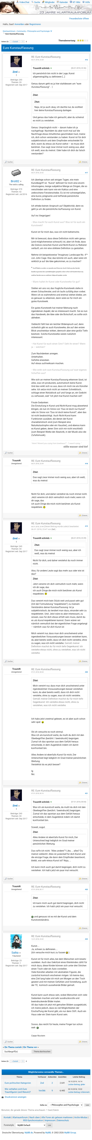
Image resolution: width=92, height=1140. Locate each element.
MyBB (48, 1132)
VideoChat (22, 2)
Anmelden (19, 24)
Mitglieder (48, 2)
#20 (86, 672)
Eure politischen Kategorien (18, 1083)
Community (21, 31)
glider (83, 1084)
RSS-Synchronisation (33, 1120)
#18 (86, 464)
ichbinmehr (85, 1092)
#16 (86, 60)
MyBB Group (70, 1132)
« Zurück (15, 42)
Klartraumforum (9, 31)
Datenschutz (63, 1120)
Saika (15, 952)
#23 (86, 939)
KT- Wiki (75, 2)
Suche (35, 2)
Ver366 (42, 1090)
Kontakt (7, 1117)
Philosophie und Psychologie (38, 31)
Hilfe (86, 2)
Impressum (50, 1120)
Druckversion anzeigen (15, 1097)
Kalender (62, 2)
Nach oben (34, 1117)
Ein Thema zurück (13, 1047)
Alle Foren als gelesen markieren (57, 1117)
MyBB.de (29, 1132)
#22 (86, 889)
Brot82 (15, 181)
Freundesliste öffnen (79, 18)
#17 (86, 173)
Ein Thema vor (30, 1047)
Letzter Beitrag (74, 1084)
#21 (86, 793)
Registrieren (35, 24)
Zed (53, 529)
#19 (86, 526)
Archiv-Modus (80, 1117)
